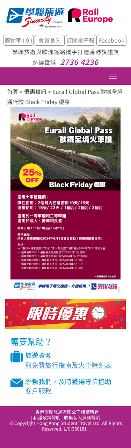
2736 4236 (79, 62)
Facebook (111, 40)
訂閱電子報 (80, 40)
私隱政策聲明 (46, 417)
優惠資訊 (35, 91)
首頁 (12, 91)
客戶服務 (38, 391)
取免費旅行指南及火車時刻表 (68, 365)
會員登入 (49, 40)
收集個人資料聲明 (82, 417)
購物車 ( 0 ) (18, 40)
